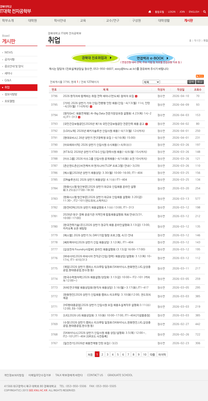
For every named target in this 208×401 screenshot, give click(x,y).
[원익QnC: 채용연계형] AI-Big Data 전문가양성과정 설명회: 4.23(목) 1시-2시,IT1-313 (107, 115)
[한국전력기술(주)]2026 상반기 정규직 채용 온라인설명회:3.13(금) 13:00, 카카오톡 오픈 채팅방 (106, 227)
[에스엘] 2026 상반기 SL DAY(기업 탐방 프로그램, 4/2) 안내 (98, 235)
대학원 (32, 21)
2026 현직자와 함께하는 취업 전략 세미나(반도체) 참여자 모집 (101, 96)
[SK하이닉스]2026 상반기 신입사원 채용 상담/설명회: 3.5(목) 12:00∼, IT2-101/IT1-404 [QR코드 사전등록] (104, 334)
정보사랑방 (11, 94)
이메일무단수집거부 (39, 375)
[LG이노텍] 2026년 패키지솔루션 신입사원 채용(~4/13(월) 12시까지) (104, 131)
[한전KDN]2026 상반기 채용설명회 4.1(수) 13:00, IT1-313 (98, 207)
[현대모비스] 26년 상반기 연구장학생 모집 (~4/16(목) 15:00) (99, 137)
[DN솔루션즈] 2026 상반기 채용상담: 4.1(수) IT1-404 (95, 179)
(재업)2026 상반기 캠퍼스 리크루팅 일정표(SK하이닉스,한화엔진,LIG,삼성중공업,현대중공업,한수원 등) (107, 268)
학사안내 (60, 21)
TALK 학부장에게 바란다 (69, 375)
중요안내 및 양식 (14, 66)
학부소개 (8, 21)
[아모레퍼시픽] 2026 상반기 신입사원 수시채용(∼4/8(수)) (97, 145)
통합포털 (159, 12)
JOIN (182, 12)
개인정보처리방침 (14, 375)
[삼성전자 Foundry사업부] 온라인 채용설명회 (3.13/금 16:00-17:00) (104, 249)
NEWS (9, 52)
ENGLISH (194, 12)
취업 (7, 87)
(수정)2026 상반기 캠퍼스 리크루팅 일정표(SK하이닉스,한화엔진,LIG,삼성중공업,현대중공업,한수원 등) (107, 324)
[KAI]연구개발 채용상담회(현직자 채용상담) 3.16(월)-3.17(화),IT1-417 (106, 287)
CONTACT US (95, 375)
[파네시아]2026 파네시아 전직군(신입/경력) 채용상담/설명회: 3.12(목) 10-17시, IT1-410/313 (107, 258)
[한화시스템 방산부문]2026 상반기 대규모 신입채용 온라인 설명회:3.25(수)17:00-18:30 (99, 188)
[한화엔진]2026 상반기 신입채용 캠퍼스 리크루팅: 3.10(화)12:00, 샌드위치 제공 (107, 296)
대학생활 (164, 21)
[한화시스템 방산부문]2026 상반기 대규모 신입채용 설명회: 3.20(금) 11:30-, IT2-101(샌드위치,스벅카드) (102, 199)
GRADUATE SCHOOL (120, 375)
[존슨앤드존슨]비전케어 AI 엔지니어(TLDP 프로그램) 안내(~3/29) (101, 165)
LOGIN (172, 12)
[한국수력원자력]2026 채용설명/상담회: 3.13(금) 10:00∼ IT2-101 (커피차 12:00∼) (106, 279)
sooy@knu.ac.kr (125, 69)
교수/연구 (112, 21)
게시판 (188, 21)
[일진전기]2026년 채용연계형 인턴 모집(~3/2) (90, 343)
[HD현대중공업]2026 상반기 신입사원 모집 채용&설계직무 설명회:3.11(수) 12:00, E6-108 (107, 307)
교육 (83, 21)
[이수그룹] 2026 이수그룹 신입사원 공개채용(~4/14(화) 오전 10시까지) (105, 158)
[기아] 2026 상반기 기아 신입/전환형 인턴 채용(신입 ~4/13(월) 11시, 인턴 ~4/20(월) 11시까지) (106, 105)
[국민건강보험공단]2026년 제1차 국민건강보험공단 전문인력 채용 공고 (107, 124)
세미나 (8, 73)
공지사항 (10, 59)
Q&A (8, 80)
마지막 (162, 354)
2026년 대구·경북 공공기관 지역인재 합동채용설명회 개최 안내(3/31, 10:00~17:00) (103, 216)
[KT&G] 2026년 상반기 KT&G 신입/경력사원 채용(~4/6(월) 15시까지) (105, 152)
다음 (152, 354)
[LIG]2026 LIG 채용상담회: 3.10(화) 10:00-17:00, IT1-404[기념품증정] (106, 315)
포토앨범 (10, 101)
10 (144, 354)
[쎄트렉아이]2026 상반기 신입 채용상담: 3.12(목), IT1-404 (98, 242)
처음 (90, 354)
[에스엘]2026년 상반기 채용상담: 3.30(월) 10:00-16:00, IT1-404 (102, 173)
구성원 (136, 21)
